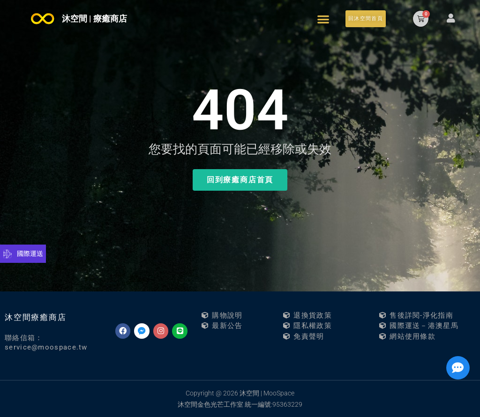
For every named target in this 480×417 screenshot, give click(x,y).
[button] (323, 19)
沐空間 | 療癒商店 (94, 18)
